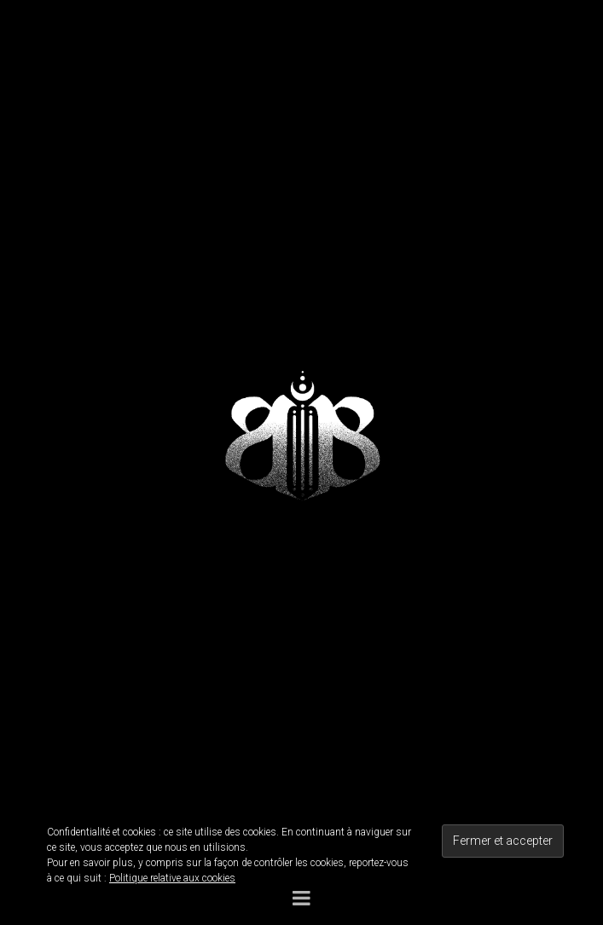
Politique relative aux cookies (172, 878)
